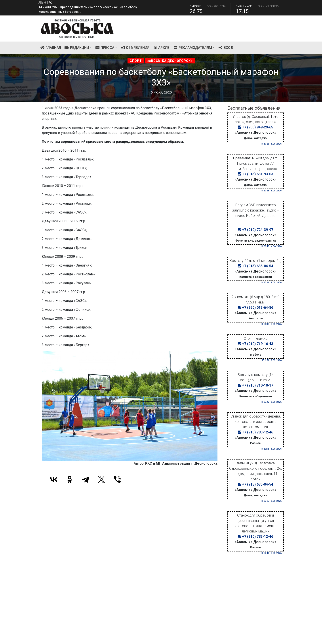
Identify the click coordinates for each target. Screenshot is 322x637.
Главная (51, 47)
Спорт (136, 61)
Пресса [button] (104, 48)
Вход (225, 48)
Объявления (134, 48)
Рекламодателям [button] (192, 48)
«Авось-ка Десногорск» (169, 61)
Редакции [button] (77, 48)
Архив (161, 48)
